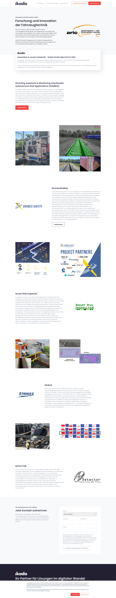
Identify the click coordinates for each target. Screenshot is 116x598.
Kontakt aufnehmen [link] (94, 3)
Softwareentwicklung (52, 3)
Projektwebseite (58, 224)
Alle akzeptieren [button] (75, 594)
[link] (21, 3)
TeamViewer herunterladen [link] (79, 3)
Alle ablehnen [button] (85, 594)
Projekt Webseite (22, 107)
